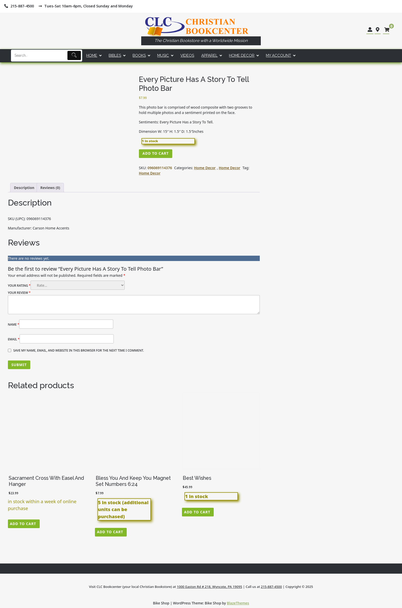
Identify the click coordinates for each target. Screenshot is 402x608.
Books (139, 55)
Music (163, 55)
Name (13, 324)
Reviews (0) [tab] (50, 187)
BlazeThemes (238, 603)
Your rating (19, 285)
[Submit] (74, 55)
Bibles (115, 55)
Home (91, 55)
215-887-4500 (271, 586)
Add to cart (155, 153)
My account (278, 55)
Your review (19, 293)
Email (14, 339)
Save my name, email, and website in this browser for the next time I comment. (78, 350)
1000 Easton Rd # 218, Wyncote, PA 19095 (209, 586)
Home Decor (241, 55)
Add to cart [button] (23, 523)
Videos (187, 55)
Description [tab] (24, 187)
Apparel (209, 55)
